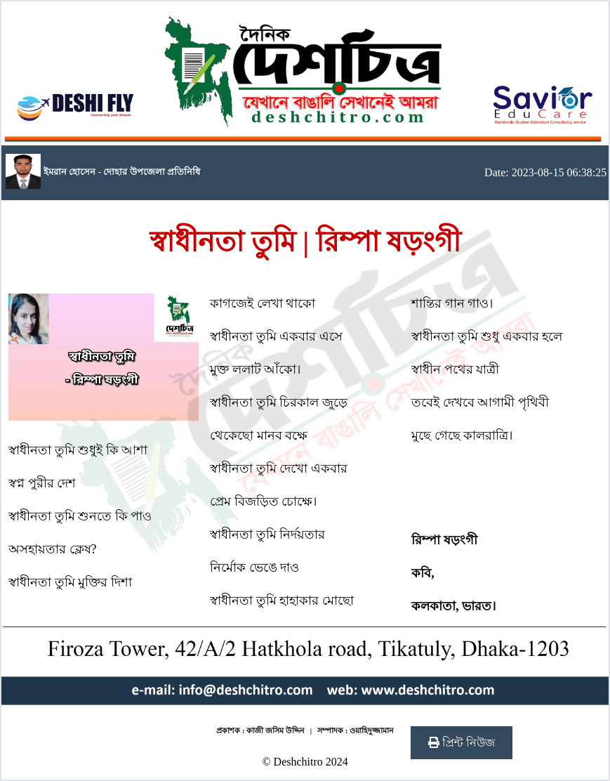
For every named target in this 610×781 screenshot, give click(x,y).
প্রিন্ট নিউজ (461, 743)
